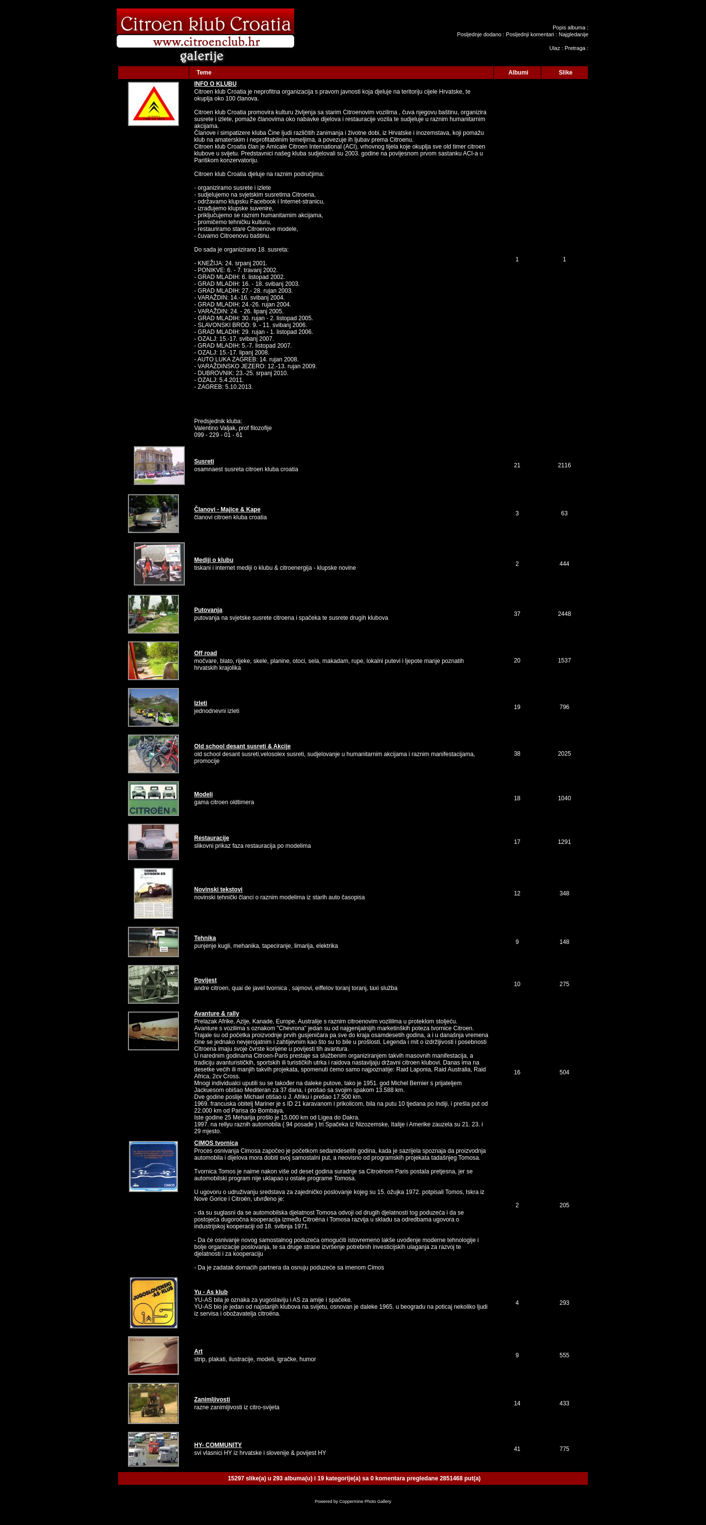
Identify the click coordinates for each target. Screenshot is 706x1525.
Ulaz (554, 48)
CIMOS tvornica (216, 1143)
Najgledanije (573, 34)
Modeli (203, 794)
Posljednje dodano (479, 34)
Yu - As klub (210, 1292)
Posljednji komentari (530, 34)
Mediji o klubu (213, 560)
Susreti (204, 461)
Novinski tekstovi (218, 889)
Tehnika (205, 938)
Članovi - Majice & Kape (227, 509)
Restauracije (211, 838)
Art (198, 1351)
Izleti (200, 703)
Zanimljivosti (212, 1399)
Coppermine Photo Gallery (365, 1501)
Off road (205, 653)
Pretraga (575, 48)
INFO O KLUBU (215, 83)
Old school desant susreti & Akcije (242, 746)
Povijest (205, 980)
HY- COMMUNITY (218, 1445)
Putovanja (208, 610)
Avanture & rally (216, 1013)
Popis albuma (569, 27)
